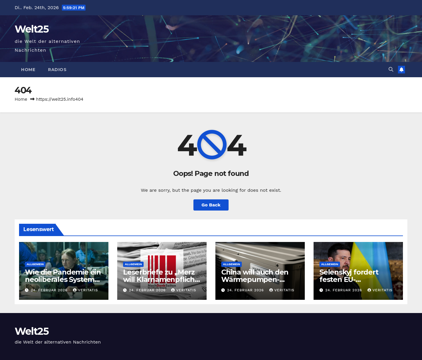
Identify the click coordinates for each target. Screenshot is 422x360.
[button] (391, 69)
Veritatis (85, 290)
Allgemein (35, 264)
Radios (57, 69)
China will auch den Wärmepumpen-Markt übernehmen (255, 279)
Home (28, 69)
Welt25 (31, 29)
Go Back (211, 205)
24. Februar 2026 (50, 290)
